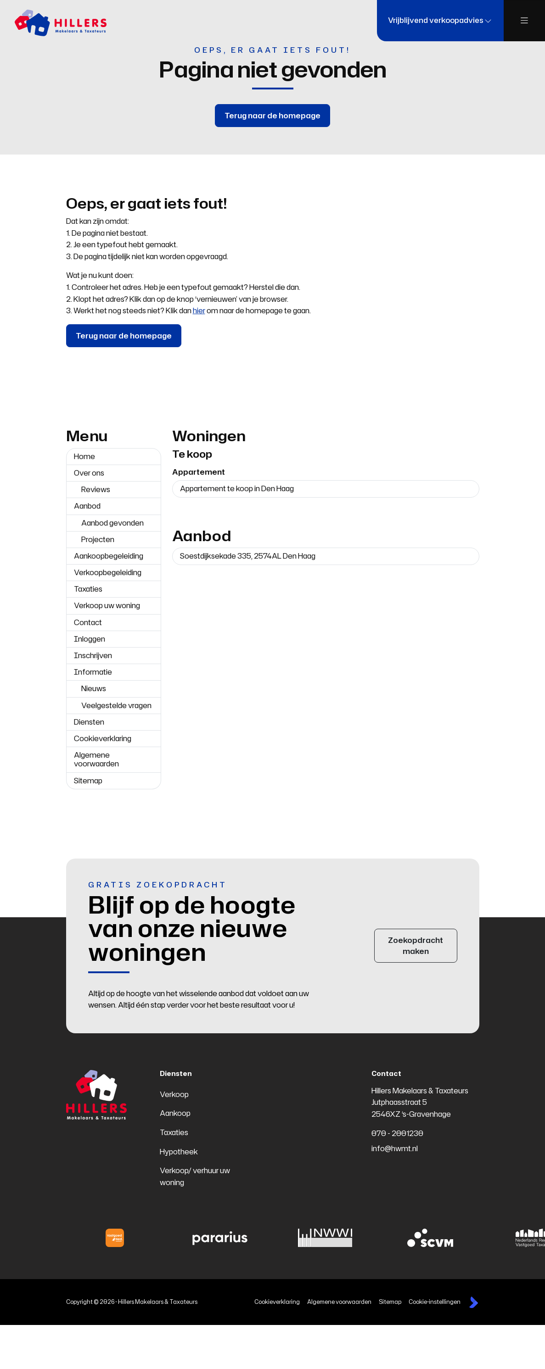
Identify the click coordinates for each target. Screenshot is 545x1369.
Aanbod (87, 506)
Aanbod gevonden (112, 523)
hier (199, 310)
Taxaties (88, 589)
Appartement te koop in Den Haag (237, 488)
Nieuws (93, 688)
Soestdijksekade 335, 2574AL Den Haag (247, 556)
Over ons (89, 473)
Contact (88, 622)
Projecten (97, 539)
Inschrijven (93, 655)
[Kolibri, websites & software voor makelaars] (473, 1302)
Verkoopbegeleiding (107, 572)
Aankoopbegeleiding (108, 556)
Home (84, 456)
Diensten (89, 722)
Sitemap (88, 781)
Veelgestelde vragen (116, 705)
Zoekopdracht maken (415, 945)
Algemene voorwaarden (96, 759)
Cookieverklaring (102, 738)
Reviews (95, 489)
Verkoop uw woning (107, 605)
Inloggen (89, 639)
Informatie (93, 672)
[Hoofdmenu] (524, 20)
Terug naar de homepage (272, 116)
